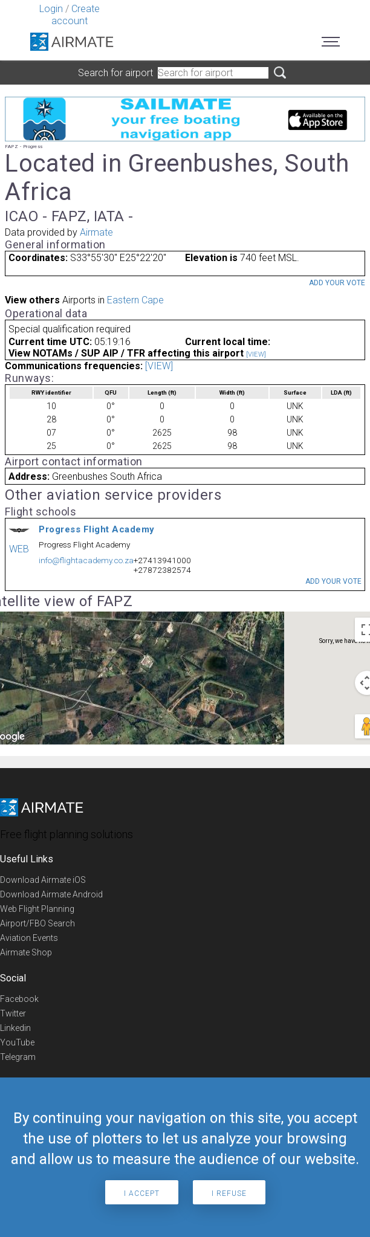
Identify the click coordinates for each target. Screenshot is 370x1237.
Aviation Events (29, 938)
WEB (19, 549)
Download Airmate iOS (43, 880)
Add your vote (337, 283)
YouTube (17, 1042)
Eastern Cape (135, 300)
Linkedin (15, 1028)
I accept (142, 1193)
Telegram (18, 1057)
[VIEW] (256, 354)
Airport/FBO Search (37, 923)
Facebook (19, 999)
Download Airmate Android (51, 894)
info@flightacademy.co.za (86, 560)
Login (51, 9)
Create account (75, 15)
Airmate (96, 232)
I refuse (229, 1193)
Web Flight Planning (37, 909)
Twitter (13, 1013)
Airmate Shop (26, 952)
